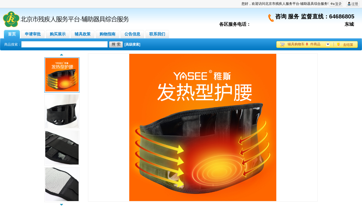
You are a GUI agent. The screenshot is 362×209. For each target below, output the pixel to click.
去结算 (348, 45)
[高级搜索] (132, 44)
